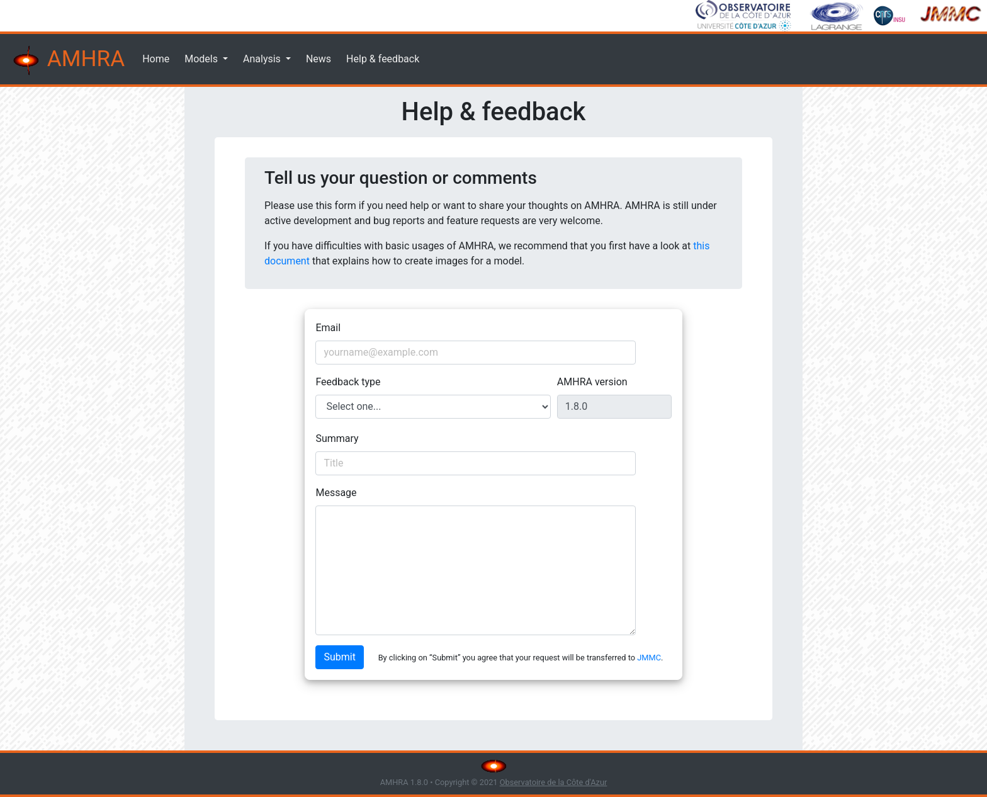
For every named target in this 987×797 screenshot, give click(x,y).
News (318, 59)
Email (328, 328)
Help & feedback (382, 59)
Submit (339, 657)
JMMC (649, 657)
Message (335, 493)
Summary (336, 438)
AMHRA (67, 60)
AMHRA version (592, 382)
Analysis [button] (263, 59)
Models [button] (202, 59)
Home (155, 59)
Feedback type (347, 382)
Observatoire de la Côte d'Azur (553, 782)
